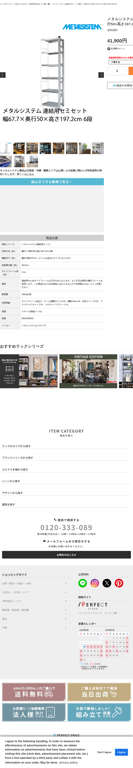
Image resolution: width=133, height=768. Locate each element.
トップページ (5, 4)
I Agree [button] (121, 752)
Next (101, 75)
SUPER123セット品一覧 (39, 4)
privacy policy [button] (68, 762)
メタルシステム (20, 4)
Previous (3, 75)
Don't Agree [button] (104, 752)
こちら (30, 174)
